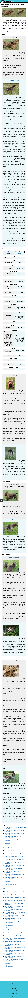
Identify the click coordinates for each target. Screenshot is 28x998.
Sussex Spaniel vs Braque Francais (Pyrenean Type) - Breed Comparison (15, 883)
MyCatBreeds (14, 993)
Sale (18, 37)
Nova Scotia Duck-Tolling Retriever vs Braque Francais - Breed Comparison (14, 913)
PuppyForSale (14, 990)
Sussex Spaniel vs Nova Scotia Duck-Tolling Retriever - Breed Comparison (14, 848)
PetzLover (14, 988)
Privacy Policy (14, 983)
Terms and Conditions (14, 985)
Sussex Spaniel (12, 37)
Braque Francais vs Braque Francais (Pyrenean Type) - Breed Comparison (15, 939)
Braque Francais (12, 80)
